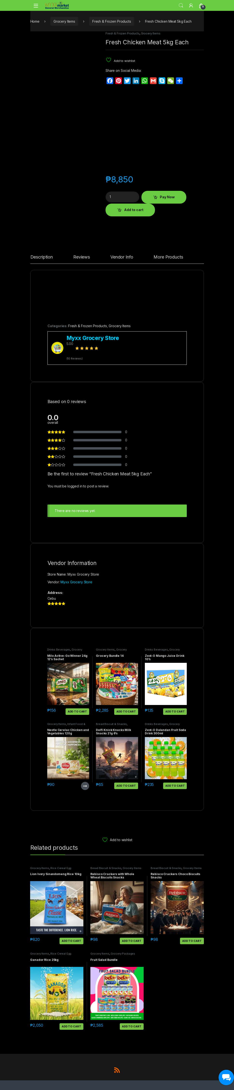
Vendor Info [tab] (121, 257)
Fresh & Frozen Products (111, 21)
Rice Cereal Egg (60, 868)
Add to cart (133, 210)
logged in (74, 486)
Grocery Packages (123, 953)
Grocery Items (64, 21)
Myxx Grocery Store (76, 582)
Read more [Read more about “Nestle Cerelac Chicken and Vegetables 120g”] (85, 786)
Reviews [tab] (81, 257)
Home (35, 21)
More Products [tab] (168, 257)
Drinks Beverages (58, 649)
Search (181, 5)
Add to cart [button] (77, 711)
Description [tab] (41, 257)
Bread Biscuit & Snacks (111, 724)
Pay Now (167, 197)
